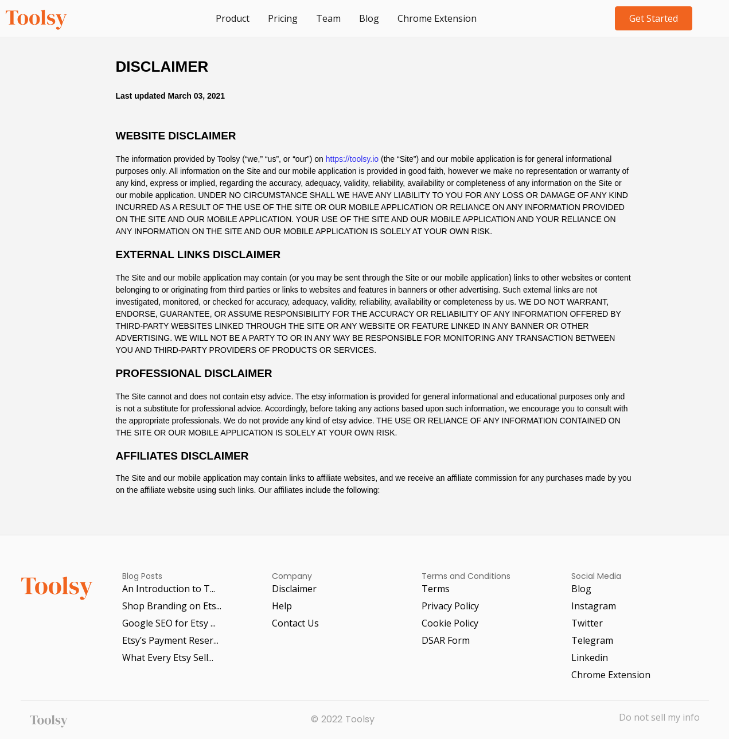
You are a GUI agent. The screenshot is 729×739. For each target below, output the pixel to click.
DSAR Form (446, 640)
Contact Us (295, 623)
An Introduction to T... (168, 588)
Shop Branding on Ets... (171, 606)
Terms (436, 588)
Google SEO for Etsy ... (169, 623)
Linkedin (589, 657)
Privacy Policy (450, 606)
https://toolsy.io (352, 159)
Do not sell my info (659, 718)
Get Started (653, 18)
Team (328, 18)
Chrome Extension (437, 18)
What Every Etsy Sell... (167, 657)
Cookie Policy (450, 623)
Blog (369, 18)
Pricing (283, 18)
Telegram (592, 640)
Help (282, 606)
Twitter (587, 623)
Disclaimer (294, 588)
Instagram (593, 606)
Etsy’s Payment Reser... (170, 640)
